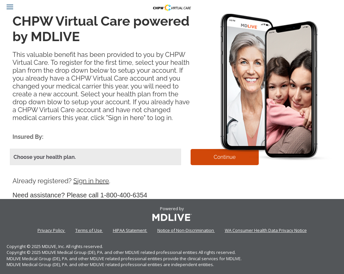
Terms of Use (89, 230)
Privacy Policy (52, 230)
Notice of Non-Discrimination (186, 230)
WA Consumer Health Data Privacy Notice (266, 230)
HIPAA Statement (130, 230)
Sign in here (91, 181)
